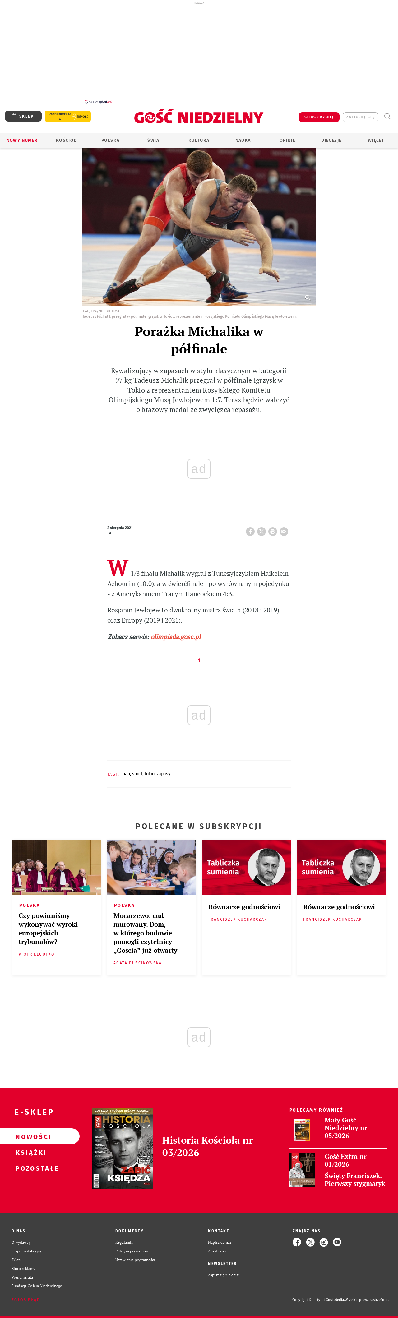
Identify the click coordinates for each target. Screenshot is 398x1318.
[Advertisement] (199, 52)
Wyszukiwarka (387, 113)
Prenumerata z (60, 112)
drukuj (274, 526)
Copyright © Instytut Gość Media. (318, 1296)
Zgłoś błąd (26, 1296)
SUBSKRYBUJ (319, 114)
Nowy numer (22, 137)
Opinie (287, 137)
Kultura (199, 137)
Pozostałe (30, 1164)
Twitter (262, 526)
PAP (126, 770)
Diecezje (331, 137)
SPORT (137, 770)
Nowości (30, 1133)
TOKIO (150, 770)
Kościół (66, 137)
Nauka (243, 137)
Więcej (375, 137)
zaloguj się (360, 114)
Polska (110, 137)
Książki (30, 1148)
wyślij (285, 526)
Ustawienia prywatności (135, 1256)
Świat (154, 137)
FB (251, 526)
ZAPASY (163, 770)
